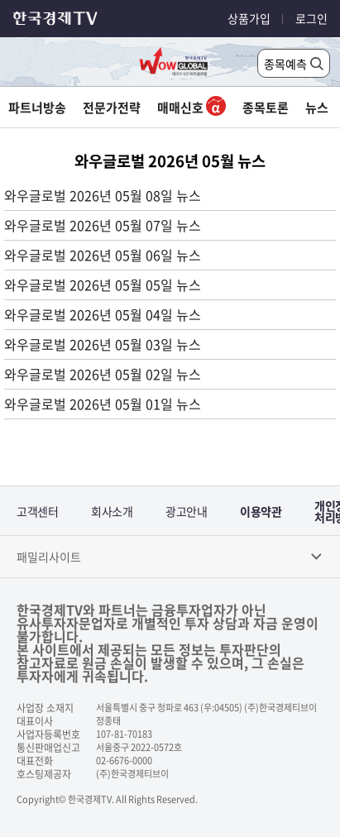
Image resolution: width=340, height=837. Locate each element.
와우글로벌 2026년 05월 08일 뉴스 (102, 195)
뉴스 (316, 107)
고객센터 (37, 511)
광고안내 (186, 511)
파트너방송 (37, 107)
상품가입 (249, 18)
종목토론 (265, 107)
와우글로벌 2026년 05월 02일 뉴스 (102, 374)
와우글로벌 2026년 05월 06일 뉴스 (102, 255)
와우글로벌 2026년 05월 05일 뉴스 (102, 284)
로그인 (311, 18)
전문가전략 (112, 107)
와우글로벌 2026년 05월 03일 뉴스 (102, 344)
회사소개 (111, 511)
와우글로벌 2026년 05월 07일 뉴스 (102, 225)
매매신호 (191, 107)
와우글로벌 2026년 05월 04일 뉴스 (102, 314)
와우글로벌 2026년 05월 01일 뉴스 (102, 404)
